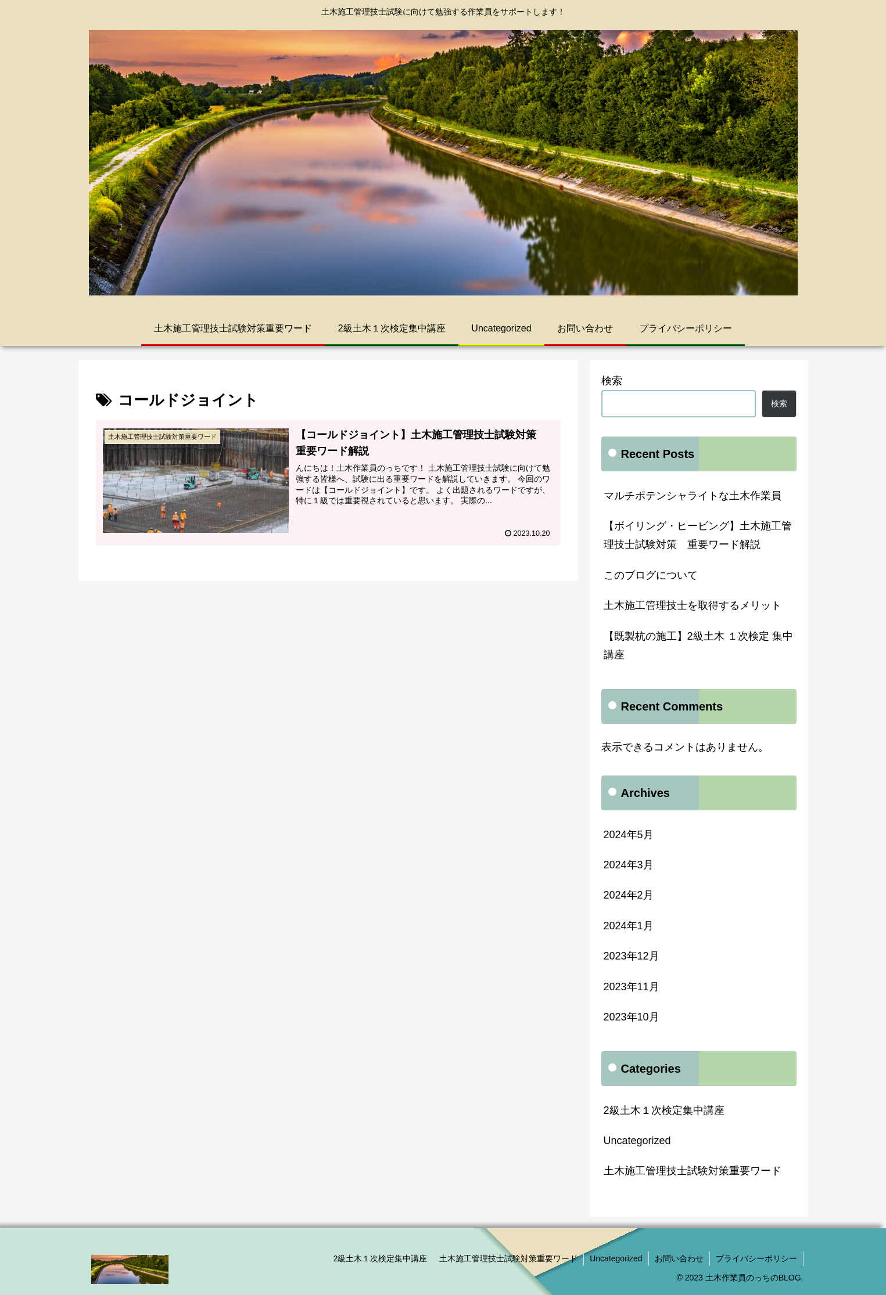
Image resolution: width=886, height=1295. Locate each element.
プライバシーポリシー (756, 1258)
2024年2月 (629, 895)
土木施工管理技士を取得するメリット (692, 605)
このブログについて (651, 575)
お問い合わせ (679, 1258)
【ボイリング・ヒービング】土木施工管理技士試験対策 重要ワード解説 (698, 535)
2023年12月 (631, 956)
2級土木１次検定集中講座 (664, 1110)
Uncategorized (637, 1140)
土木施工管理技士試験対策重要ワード (692, 1171)
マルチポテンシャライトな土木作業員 (692, 496)
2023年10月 (631, 1017)
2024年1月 (629, 926)
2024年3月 (629, 865)
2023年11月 (631, 987)
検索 (611, 381)
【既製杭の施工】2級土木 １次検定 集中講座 (698, 645)
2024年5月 (629, 835)
